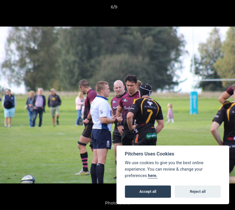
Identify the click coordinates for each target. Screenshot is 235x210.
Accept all (147, 191)
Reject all (198, 191)
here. (153, 175)
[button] (210, 8)
